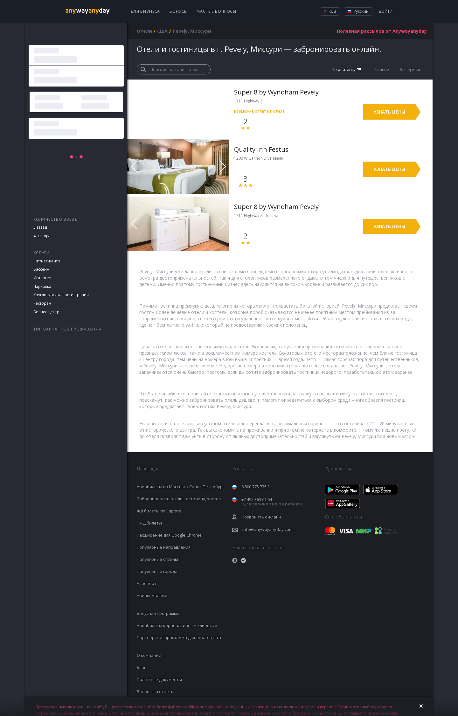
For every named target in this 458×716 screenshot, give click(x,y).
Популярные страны (157, 559)
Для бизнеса (145, 11)
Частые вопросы (216, 11)
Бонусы (179, 11)
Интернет (42, 278)
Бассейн (41, 269)
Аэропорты (148, 583)
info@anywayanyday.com (267, 529)
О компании (149, 655)
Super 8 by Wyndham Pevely (276, 92)
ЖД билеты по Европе (159, 511)
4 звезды (41, 236)
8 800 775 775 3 (255, 487)
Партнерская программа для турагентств (179, 637)
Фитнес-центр (46, 261)
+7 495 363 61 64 (271, 502)
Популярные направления (164, 547)
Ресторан (42, 303)
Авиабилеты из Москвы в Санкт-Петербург (180, 487)
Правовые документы (159, 679)
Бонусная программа (158, 613)
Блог (141, 667)
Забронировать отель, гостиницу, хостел (179, 499)
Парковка (42, 286)
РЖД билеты (149, 523)
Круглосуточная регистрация (61, 294)
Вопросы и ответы (155, 691)
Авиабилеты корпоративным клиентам (177, 625)
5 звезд (40, 227)
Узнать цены (389, 112)
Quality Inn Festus (261, 149)
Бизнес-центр (46, 312)
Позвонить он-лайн (261, 517)
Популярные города (157, 571)
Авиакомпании (152, 595)
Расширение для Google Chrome (169, 535)
